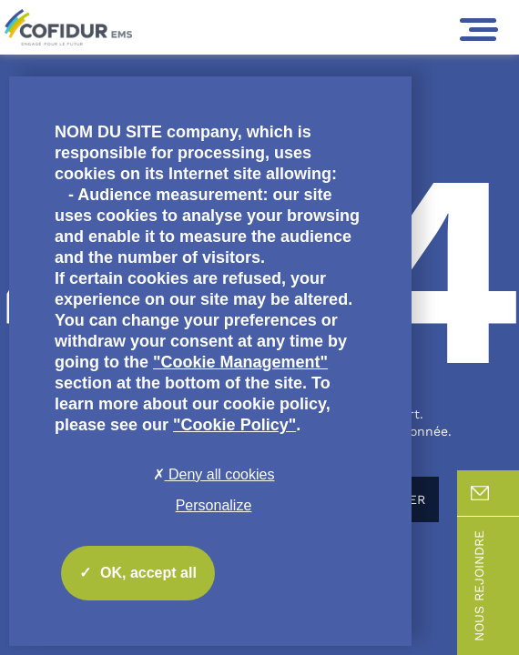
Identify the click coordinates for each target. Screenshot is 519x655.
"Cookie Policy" (234, 425)
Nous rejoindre (495, 585)
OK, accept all (138, 573)
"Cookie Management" (240, 362)
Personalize (214, 505)
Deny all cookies (214, 474)
